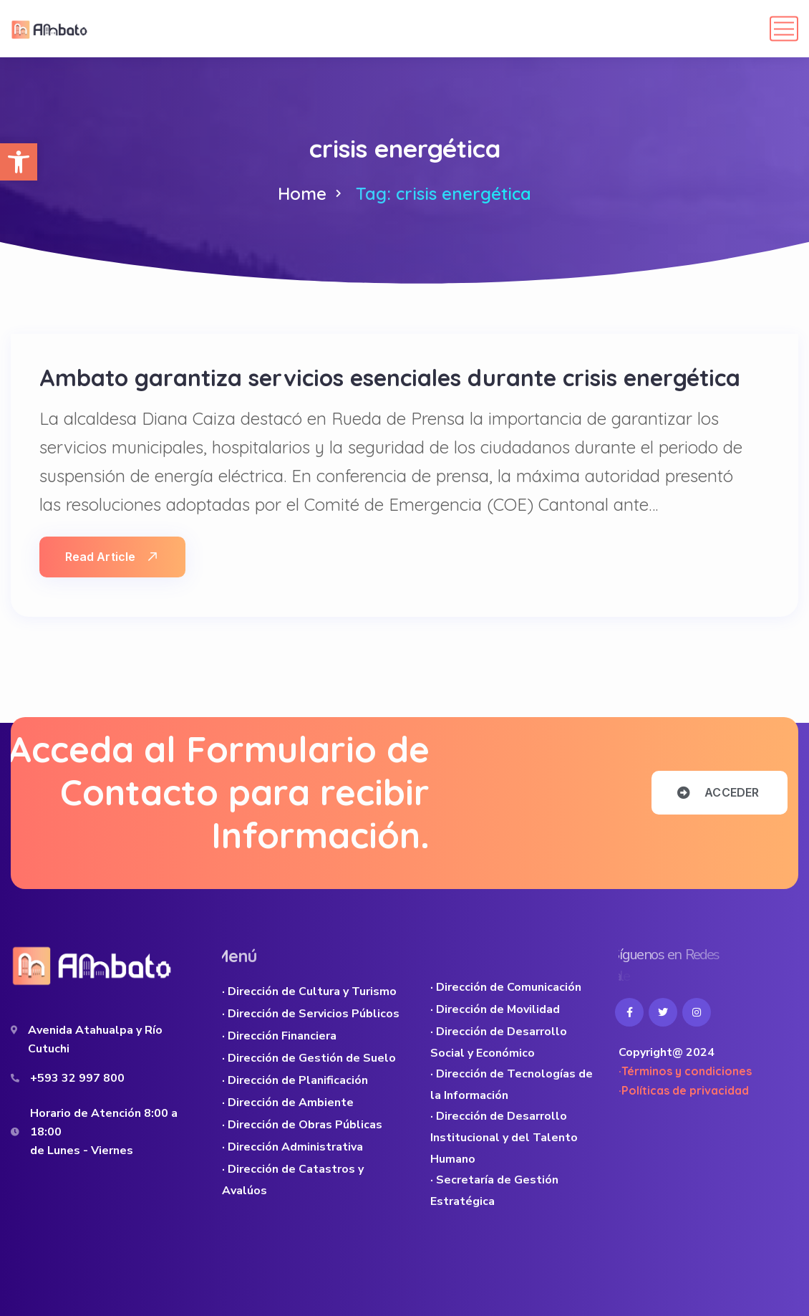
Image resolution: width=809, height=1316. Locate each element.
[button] (18, 162)
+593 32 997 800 (77, 1078)
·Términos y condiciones (685, 1071)
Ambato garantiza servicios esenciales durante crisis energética (389, 377)
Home (302, 193)
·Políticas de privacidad (684, 1090)
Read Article (111, 556)
